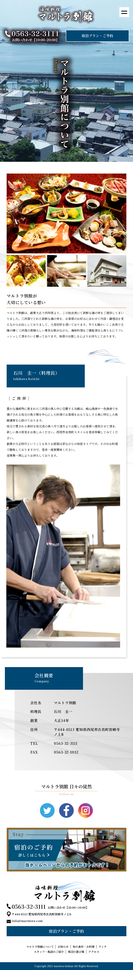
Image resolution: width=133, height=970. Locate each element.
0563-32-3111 (29, 906)
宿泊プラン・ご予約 (97, 35)
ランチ (102, 947)
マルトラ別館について (40, 947)
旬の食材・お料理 (84, 947)
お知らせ (63, 947)
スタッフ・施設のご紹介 (49, 952)
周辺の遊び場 (76, 952)
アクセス (93, 952)
